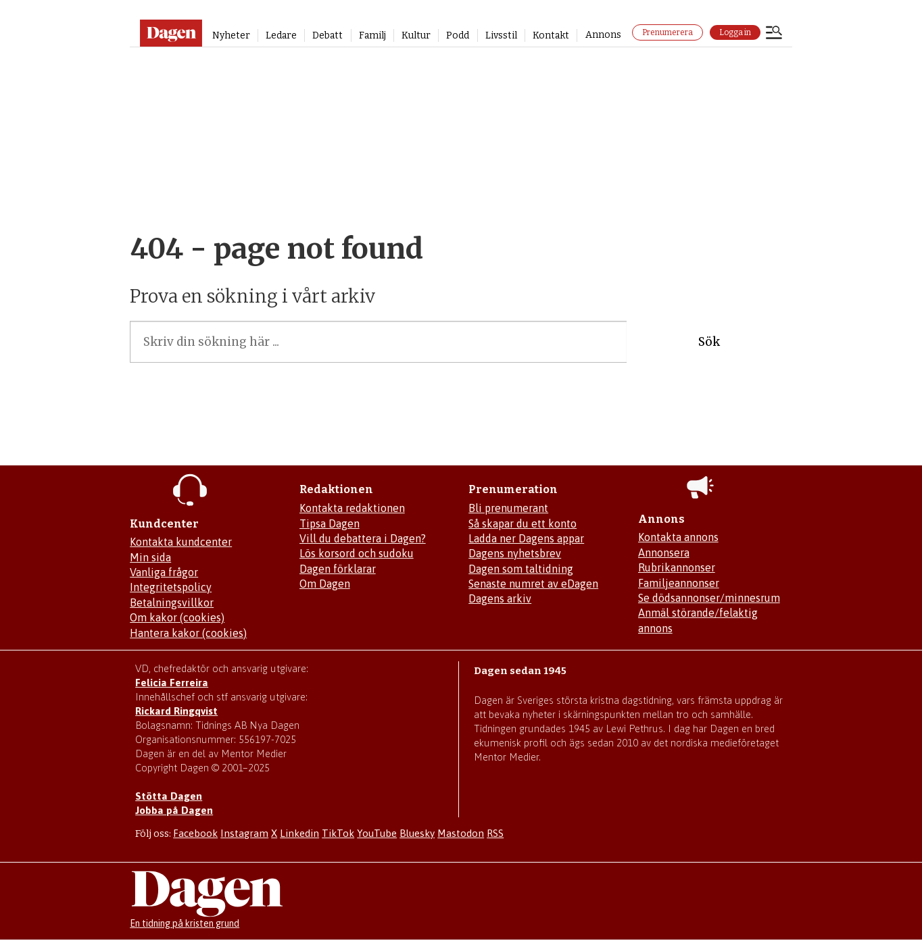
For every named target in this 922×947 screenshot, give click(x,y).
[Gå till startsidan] (170, 33)
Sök (709, 341)
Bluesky (417, 833)
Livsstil (501, 35)
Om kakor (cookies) (177, 617)
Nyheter (231, 35)
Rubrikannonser (676, 567)
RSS (495, 833)
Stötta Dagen (168, 796)
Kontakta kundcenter (181, 542)
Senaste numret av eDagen (533, 584)
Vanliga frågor (164, 572)
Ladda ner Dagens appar (526, 538)
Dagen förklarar (337, 569)
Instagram (244, 833)
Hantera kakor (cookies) (188, 633)
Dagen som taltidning (520, 569)
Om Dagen (324, 584)
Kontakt (551, 35)
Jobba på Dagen (174, 810)
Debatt (327, 35)
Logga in (735, 32)
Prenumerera (667, 32)
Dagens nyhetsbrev (514, 553)
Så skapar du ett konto (522, 523)
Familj (372, 35)
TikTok (338, 833)
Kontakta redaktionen (352, 508)
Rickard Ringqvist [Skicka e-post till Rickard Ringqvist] (176, 711)
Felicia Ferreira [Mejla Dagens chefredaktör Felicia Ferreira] (171, 682)
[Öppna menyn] (774, 34)
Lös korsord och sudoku (356, 553)
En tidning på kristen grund (184, 923)
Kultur (416, 35)
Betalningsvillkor (172, 602)
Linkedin (299, 833)
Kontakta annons (678, 537)
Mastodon (460, 833)
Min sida (150, 557)
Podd (457, 35)
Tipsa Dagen (329, 523)
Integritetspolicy (171, 587)
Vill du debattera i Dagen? (362, 538)
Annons (603, 35)
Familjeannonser (678, 583)
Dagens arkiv (499, 598)
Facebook (195, 833)
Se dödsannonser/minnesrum (709, 598)
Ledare (281, 35)
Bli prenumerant (508, 508)
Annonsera (663, 552)
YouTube (377, 833)
